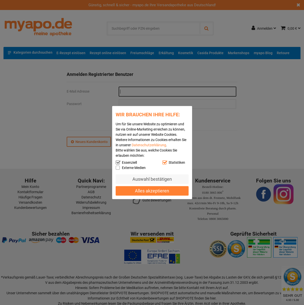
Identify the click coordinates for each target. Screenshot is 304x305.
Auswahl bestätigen (152, 179)
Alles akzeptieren (152, 190)
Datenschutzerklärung (149, 145)
